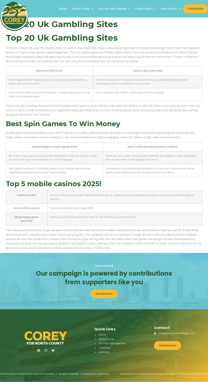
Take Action (170, 9)
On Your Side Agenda (113, 9)
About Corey (82, 9)
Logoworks (103, 374)
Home (62, 9)
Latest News (145, 9)
